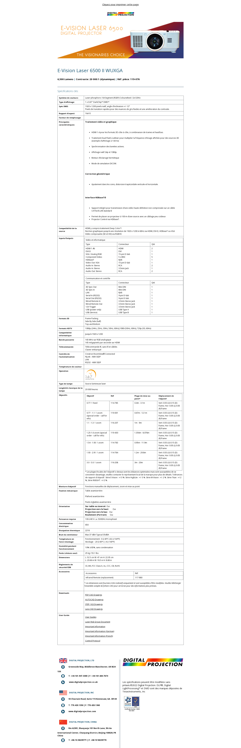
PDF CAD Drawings (93, 595)
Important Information (95, 626)
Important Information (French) (99, 636)
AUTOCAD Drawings (94, 599)
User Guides (90, 617)
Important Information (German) (99, 631)
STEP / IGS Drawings (94, 604)
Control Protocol (92, 640)
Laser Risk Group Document (97, 621)
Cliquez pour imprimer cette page (120, 4)
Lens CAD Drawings (94, 609)
